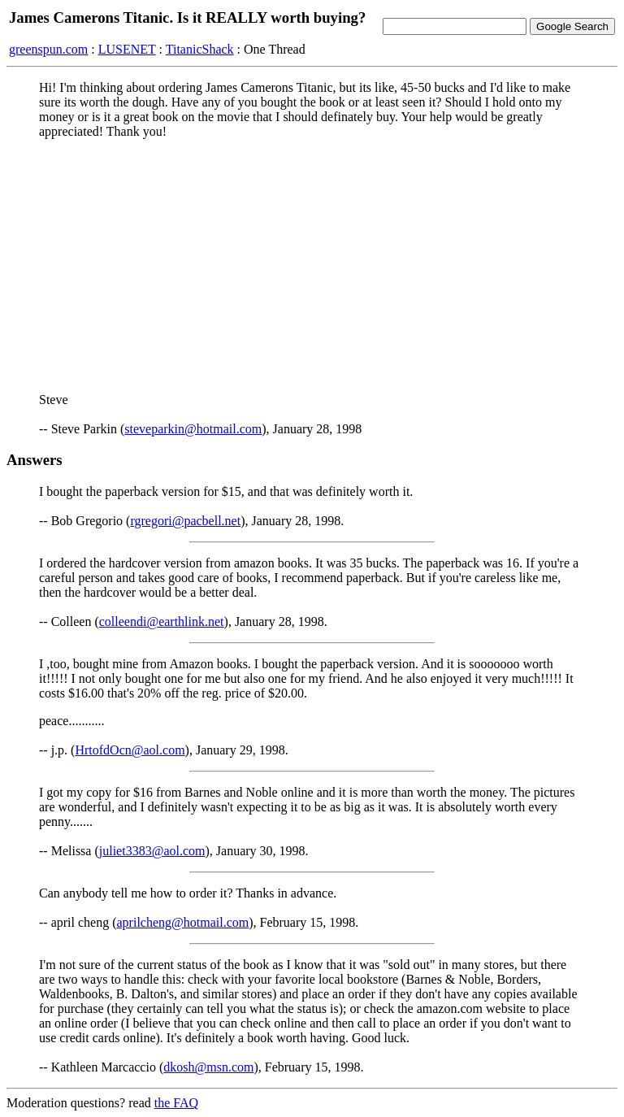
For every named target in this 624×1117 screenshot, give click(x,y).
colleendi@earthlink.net (161, 621)
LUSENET (127, 49)
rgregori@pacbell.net (185, 521)
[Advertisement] (312, 266)
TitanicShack (200, 49)
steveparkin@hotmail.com (193, 429)
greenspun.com (48, 49)
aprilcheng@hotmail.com (183, 922)
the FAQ (176, 1103)
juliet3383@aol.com (152, 851)
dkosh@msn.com (208, 1067)
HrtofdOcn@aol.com (129, 750)
